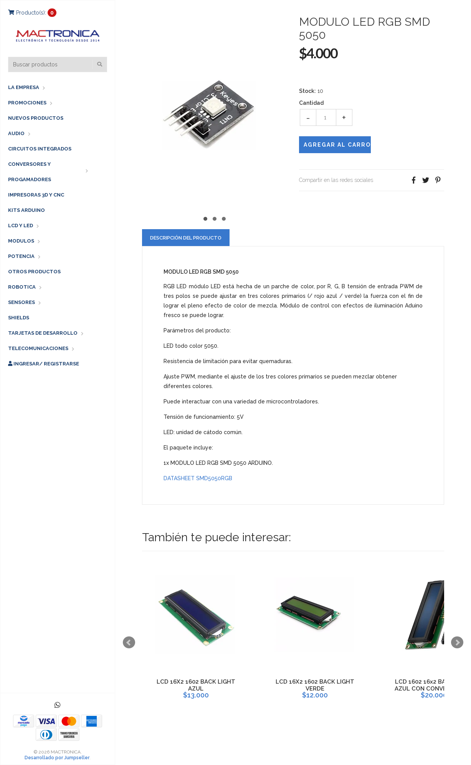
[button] (205, 218)
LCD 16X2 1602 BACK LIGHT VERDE (315, 685)
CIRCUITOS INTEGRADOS (39, 149)
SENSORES (21, 302)
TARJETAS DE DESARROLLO (43, 333)
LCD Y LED (20, 225)
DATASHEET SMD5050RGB (198, 478)
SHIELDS (18, 318)
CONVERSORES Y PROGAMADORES (29, 171)
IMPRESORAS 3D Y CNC (36, 195)
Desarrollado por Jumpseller (57, 757)
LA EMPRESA (23, 87)
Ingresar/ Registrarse (43, 364)
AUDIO (16, 133)
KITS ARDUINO (26, 210)
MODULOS (21, 241)
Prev (129, 642)
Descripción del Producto (185, 238)
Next (457, 642)
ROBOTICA (22, 287)
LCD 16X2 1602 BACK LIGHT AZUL (196, 685)
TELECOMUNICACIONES (38, 348)
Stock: (307, 91)
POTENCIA (21, 256)
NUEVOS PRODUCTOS (35, 118)
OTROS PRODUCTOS (34, 271)
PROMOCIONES (27, 103)
